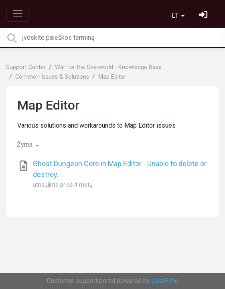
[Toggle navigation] (17, 14)
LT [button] (176, 15)
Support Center (26, 67)
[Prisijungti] (204, 15)
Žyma (25, 145)
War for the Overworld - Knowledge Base (108, 67)
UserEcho (165, 281)
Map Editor (112, 76)
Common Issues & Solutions (52, 76)
